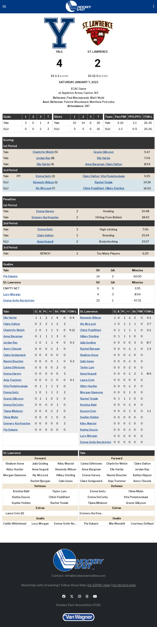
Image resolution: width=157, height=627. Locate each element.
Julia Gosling (88, 340)
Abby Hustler (88, 383)
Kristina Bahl (88, 402)
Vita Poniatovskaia (112, 175)
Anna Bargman (94, 164)
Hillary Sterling (114, 187)
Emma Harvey (45, 210)
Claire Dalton (113, 164)
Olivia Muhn (10, 414)
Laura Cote (87, 377)
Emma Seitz (43, 175)
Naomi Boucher (13, 359)
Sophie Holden (89, 414)
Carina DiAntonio (14, 365)
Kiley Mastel (88, 420)
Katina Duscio (89, 426)
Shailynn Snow (89, 353)
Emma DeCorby (13, 402)
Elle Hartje (103, 158)
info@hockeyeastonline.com (85, 572)
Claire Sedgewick (14, 353)
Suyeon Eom (88, 408)
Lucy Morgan (11, 293)
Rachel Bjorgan (90, 346)
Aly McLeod (43, 187)
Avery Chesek (12, 346)
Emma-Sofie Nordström (19, 299)
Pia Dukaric (10, 275)
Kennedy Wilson (43, 181)
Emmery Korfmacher (45, 216)
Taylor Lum (87, 365)
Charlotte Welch (43, 152)
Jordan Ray (43, 158)
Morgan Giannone (91, 389)
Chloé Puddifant (93, 187)
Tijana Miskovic (13, 408)
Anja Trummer (12, 377)
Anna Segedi (45, 240)
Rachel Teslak (104, 181)
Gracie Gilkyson (104, 152)
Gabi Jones (87, 359)
